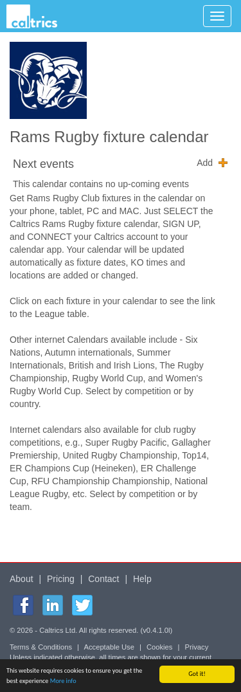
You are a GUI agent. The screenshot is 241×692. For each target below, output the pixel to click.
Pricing (61, 579)
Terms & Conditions (41, 647)
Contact (103, 579)
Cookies (159, 647)
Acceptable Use (109, 647)
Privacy (197, 647)
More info (63, 681)
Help (142, 579)
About (21, 579)
